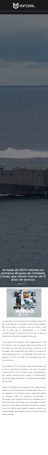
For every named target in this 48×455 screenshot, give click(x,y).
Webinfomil (21, 284)
